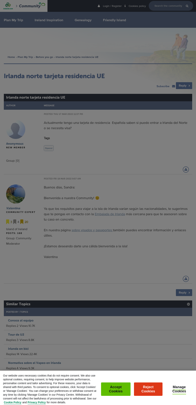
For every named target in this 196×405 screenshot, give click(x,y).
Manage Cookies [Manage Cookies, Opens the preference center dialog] (179, 392)
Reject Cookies (148, 392)
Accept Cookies (116, 392)
